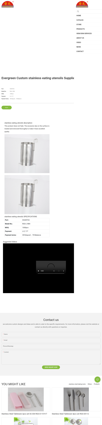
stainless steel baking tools (77, 384)
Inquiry (6, 107)
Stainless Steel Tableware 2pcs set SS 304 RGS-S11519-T (24, 414)
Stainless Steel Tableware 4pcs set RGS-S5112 (70, 414)
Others (90, 384)
